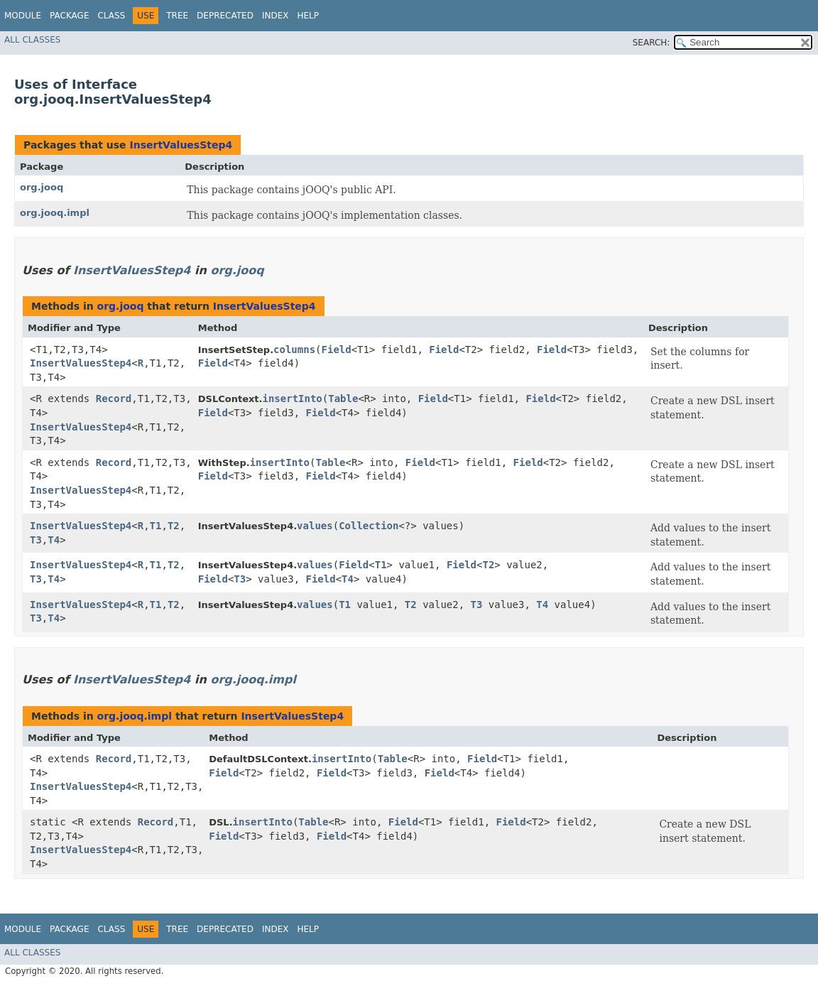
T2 (174, 525)
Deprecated (225, 16)
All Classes (32, 40)
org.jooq (41, 187)
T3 (36, 540)
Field (336, 349)
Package (69, 16)
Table (343, 398)
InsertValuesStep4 (180, 145)
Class (111, 16)
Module (22, 16)
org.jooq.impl (54, 212)
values (315, 525)
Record (114, 398)
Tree (177, 16)
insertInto (292, 398)
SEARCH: (651, 43)
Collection (368, 525)
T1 (156, 525)
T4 (54, 540)
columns (294, 349)
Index (275, 16)
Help (308, 16)
